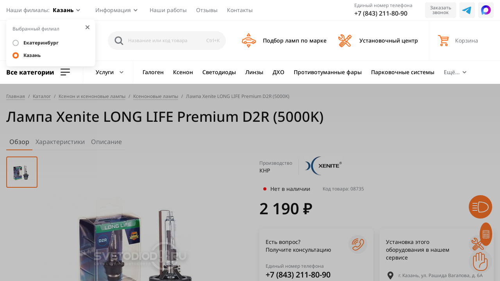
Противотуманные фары (328, 72)
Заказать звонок (440, 10)
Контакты (240, 10)
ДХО (278, 72)
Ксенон (183, 72)
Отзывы (207, 10)
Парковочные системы (402, 72)
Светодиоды (219, 72)
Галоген (153, 72)
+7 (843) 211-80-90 (380, 13)
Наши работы (168, 10)
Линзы (254, 72)
